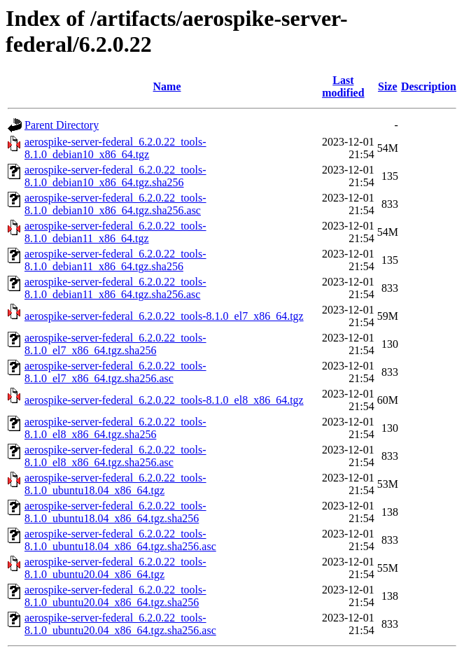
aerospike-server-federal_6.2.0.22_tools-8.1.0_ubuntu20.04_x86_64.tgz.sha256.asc (120, 624)
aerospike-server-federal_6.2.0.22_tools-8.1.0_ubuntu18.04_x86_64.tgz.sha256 (115, 512)
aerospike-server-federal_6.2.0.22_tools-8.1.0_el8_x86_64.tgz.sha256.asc (115, 456)
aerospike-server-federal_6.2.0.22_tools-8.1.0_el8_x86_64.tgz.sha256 (115, 428)
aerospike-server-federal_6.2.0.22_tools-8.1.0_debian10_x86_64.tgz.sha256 (115, 176)
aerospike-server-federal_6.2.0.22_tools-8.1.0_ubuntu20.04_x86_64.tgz (115, 568)
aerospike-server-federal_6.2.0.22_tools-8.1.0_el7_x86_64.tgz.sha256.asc (115, 372)
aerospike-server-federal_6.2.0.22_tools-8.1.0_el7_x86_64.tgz (164, 316)
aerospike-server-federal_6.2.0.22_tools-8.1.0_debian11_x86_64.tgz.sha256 (115, 260)
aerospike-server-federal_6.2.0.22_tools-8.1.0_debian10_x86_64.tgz (115, 148)
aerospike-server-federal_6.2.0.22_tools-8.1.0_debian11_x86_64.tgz (115, 232)
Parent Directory (61, 125)
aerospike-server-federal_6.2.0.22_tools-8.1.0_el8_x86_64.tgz (164, 400)
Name (167, 86)
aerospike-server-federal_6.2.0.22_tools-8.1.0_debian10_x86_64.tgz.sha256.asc (115, 204)
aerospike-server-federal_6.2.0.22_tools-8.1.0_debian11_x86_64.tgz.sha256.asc (115, 288)
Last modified (343, 86)
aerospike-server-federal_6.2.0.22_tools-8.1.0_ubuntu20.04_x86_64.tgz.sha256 (115, 596)
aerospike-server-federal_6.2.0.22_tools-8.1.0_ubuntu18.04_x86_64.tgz (115, 484)
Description (428, 86)
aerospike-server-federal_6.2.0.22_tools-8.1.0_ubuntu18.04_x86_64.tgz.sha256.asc (120, 540)
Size (388, 86)
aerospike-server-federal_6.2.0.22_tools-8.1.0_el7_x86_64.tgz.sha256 (115, 344)
